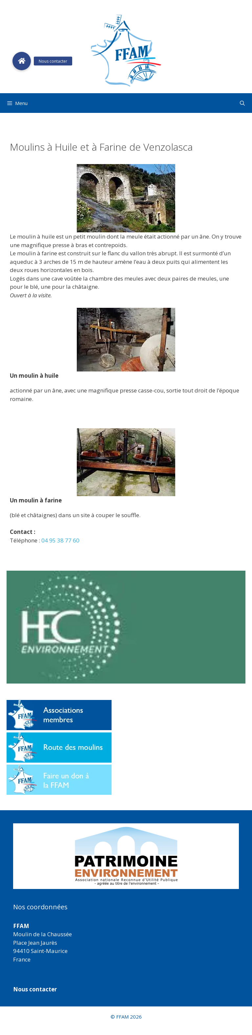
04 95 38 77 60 (60, 540)
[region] (126, 856)
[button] (126, 856)
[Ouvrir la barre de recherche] (242, 103)
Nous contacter (35, 989)
